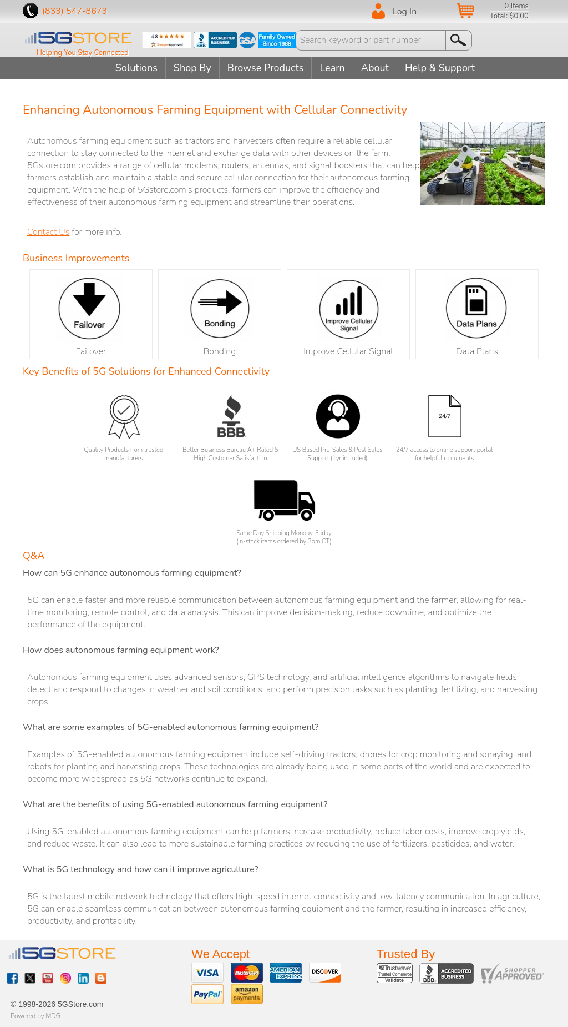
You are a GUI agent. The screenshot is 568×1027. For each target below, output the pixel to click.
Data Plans (477, 316)
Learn (332, 67)
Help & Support (440, 67)
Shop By (192, 67)
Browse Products (265, 67)
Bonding (219, 316)
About (375, 67)
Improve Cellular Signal (348, 316)
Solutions (136, 67)
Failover (91, 316)
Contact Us (48, 232)
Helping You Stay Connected (83, 53)
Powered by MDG (35, 1015)
